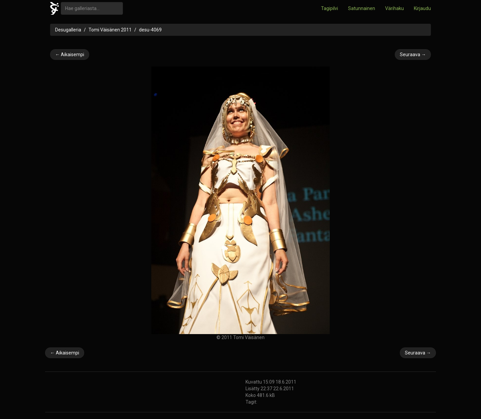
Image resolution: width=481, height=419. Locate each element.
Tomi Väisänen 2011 (110, 29)
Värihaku (394, 8)
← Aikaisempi (69, 54)
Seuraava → (413, 54)
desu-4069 (150, 29)
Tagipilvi (329, 8)
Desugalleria (68, 29)
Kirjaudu (422, 8)
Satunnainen (361, 8)
